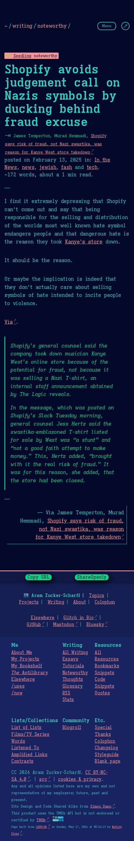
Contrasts (22, 761)
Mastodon (63, 624)
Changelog (106, 748)
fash (66, 167)
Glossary (72, 686)
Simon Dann (100, 806)
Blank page (107, 761)
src (43, 779)
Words (18, 741)
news (28, 167)
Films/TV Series (30, 734)
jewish (47, 167)
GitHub (34, 624)
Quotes (102, 693)
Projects (29, 602)
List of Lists (26, 727)
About (79, 602)
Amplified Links (29, 754)
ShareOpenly (91, 577)
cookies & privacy (80, 779)
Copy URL (39, 577)
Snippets (104, 673)
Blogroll (71, 727)
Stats (68, 699)
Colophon (105, 602)
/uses (17, 686)
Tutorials (73, 666)
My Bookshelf (26, 666)
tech (92, 167)
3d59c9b (41, 827)
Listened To (25, 748)
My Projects (25, 659)
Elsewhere (42, 618)
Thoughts (72, 679)
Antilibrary (29, 673)
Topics (96, 595)
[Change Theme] (125, 26)
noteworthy (52, 25)
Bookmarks (107, 666)
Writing (56, 602)
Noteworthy (75, 673)
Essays (70, 659)
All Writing (75, 652)
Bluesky (95, 624)
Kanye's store (83, 241)
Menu (106, 26)
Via (8, 321)
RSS (66, 693)
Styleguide (107, 754)
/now (17, 693)
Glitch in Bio (78, 618)
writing (22, 25)
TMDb (41, 820)
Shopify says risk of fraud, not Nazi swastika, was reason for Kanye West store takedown (55, 143)
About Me (21, 652)
